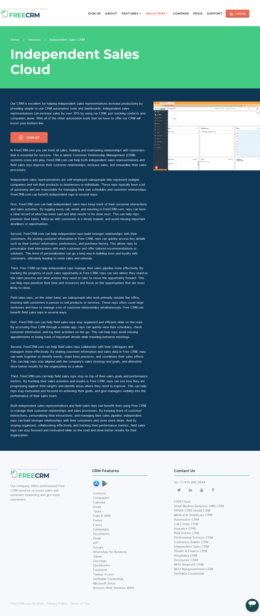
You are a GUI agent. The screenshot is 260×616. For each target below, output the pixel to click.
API (95, 543)
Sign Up (94, 13)
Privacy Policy (57, 603)
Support (215, 13)
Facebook (100, 570)
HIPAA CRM (183, 510)
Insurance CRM (185, 528)
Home (14, 39)
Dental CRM (201, 510)
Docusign (99, 561)
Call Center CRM (186, 524)
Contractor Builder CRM (191, 542)
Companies (101, 498)
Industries (155, 13)
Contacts (99, 493)
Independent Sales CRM (191, 546)
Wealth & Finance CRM (190, 551)
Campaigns (101, 529)
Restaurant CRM (186, 560)
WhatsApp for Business (110, 552)
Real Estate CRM (186, 533)
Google (98, 547)
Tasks (97, 511)
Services (34, 39)
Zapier (97, 556)
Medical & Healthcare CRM (193, 515)
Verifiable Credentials (108, 579)
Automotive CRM (186, 519)
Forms (97, 520)
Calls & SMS (102, 516)
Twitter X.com (103, 574)
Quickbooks (101, 565)
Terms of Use (80, 603)
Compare (181, 13)
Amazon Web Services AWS (113, 588)
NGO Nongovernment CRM (193, 569)
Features (130, 13)
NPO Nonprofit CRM (189, 564)
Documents (101, 534)
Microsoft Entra (104, 583)
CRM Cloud (182, 501)
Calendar (99, 502)
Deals (97, 507)
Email (97, 538)
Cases (97, 525)
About (111, 13)
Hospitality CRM (185, 555)
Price (198, 13)
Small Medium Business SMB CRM (199, 506)
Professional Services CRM (193, 537)
